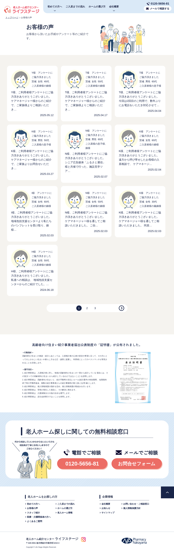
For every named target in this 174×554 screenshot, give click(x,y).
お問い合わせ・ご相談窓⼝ (136, 504)
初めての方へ (33, 504)
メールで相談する (159, 8)
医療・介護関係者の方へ (39, 517)
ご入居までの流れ (75, 6)
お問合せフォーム (136, 463)
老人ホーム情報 (64, 512)
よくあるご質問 (34, 521)
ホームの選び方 (97, 6)
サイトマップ (108, 512)
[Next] (121, 308)
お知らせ (106, 508)
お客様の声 (32, 508)
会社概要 (106, 504)
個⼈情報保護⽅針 (132, 508)
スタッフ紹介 (33, 512)
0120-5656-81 (160, 3)
